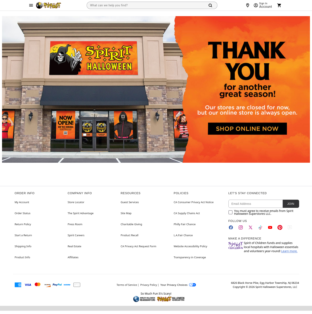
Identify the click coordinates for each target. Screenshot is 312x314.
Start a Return (23, 235)
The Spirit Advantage (81, 213)
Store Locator (76, 202)
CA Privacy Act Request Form (138, 246)
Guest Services (130, 202)
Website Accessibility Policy (190, 246)
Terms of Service (127, 285)
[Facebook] (230, 227)
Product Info (22, 257)
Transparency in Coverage (190, 257)
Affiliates (73, 257)
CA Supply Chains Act (187, 213)
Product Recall (130, 235)
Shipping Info (23, 246)
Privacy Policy (148, 285)
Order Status (22, 213)
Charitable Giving (131, 224)
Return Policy (23, 224)
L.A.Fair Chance (183, 235)
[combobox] (145, 5)
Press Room (75, 224)
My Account (22, 202)
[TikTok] (260, 227)
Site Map (126, 213)
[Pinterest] (279, 227)
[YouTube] (270, 227)
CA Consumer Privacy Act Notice (194, 202)
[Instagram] (240, 227)
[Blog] (289, 227)
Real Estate (74, 246)
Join (290, 203)
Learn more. (289, 251)
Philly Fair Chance (185, 224)
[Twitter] (250, 227)
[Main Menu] (31, 5)
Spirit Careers (76, 235)
